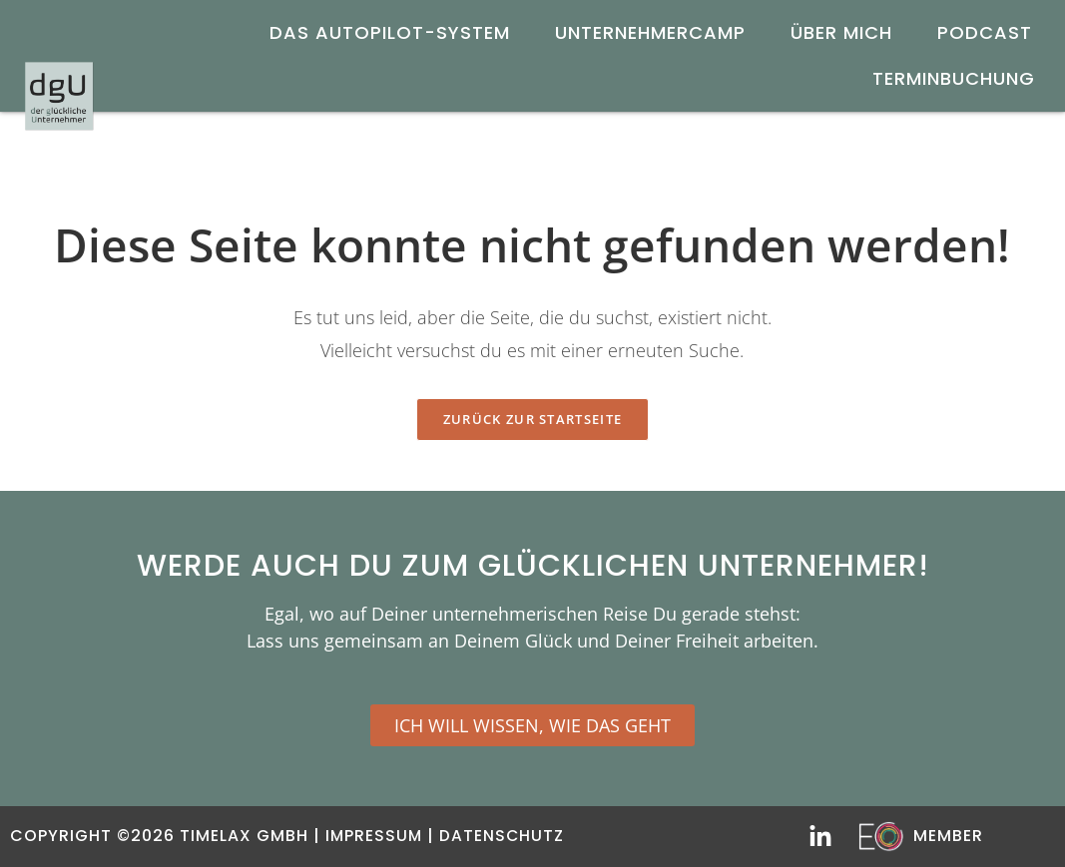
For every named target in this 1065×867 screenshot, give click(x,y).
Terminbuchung (953, 78)
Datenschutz (504, 835)
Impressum (374, 835)
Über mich (841, 32)
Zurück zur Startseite (532, 419)
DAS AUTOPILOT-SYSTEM (389, 32)
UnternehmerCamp (650, 32)
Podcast (984, 32)
